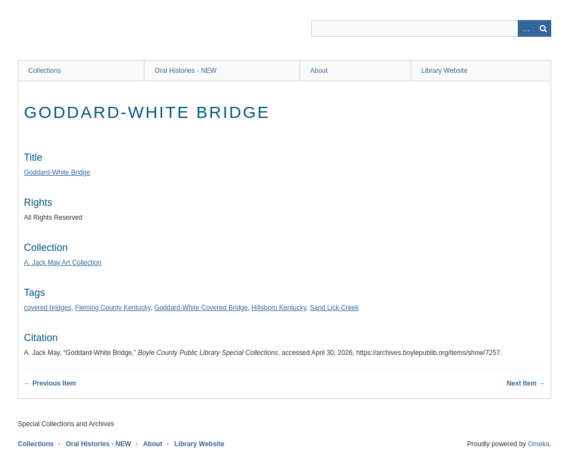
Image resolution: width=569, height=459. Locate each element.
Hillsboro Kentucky (278, 308)
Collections (44, 71)
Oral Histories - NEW (185, 71)
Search (543, 28)
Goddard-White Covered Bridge (201, 308)
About (318, 71)
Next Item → (526, 383)
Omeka (539, 444)
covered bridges (47, 308)
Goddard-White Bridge (57, 172)
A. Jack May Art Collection (62, 262)
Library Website (444, 71)
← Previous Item (50, 383)
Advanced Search (526, 28)
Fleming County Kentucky (113, 308)
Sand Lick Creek (334, 308)
